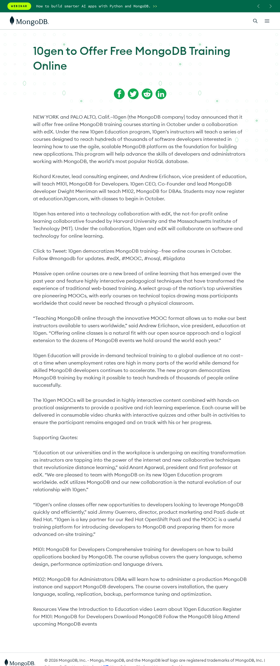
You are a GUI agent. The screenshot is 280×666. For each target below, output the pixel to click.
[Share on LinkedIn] (161, 93)
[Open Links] (267, 21)
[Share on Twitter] (133, 93)
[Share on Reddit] (147, 93)
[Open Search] (255, 20)
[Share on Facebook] (119, 93)
